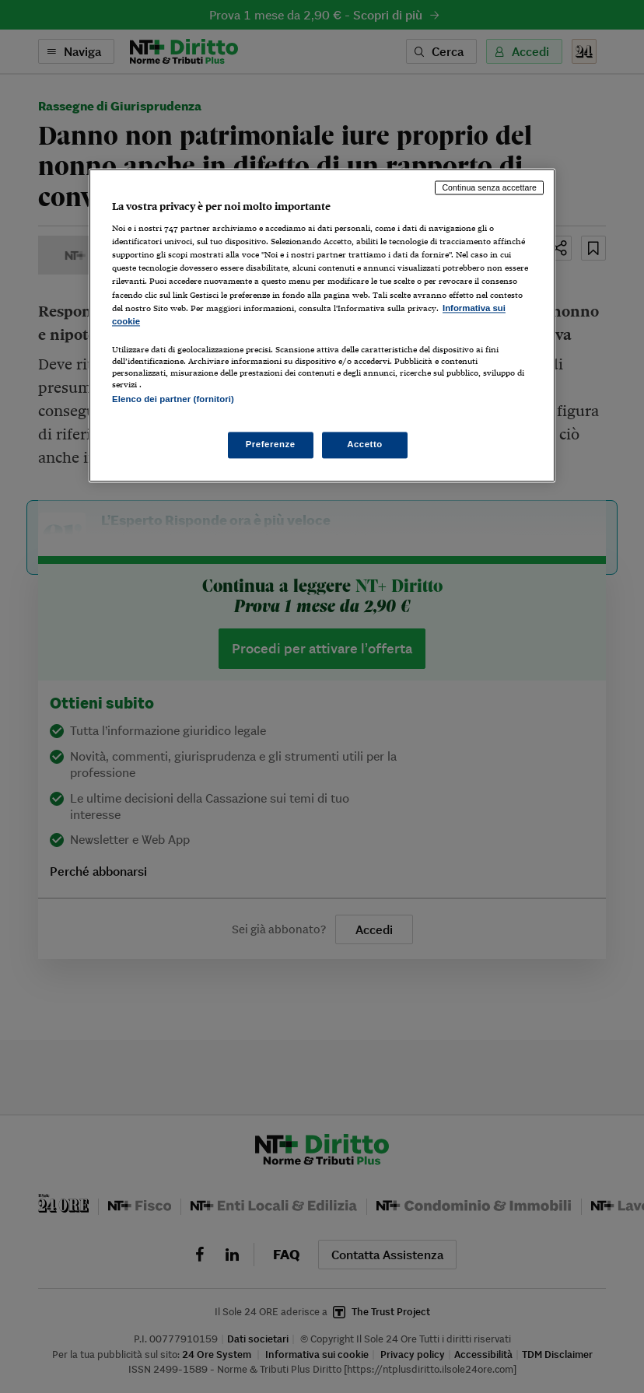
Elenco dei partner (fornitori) (173, 399)
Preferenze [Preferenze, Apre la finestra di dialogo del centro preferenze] (271, 445)
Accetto (365, 445)
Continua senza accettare (489, 187)
